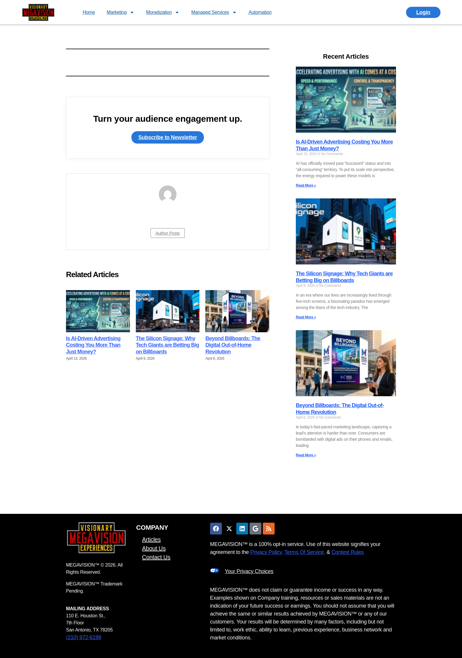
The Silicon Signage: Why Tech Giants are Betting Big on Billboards (167, 345)
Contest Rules (347, 552)
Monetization (162, 12)
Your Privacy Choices (249, 571)
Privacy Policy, (266, 552)
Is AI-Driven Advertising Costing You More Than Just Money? (93, 345)
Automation (260, 12)
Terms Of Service (304, 552)
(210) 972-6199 (83, 637)
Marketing (120, 12)
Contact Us (156, 557)
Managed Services (214, 12)
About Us (154, 548)
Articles (151, 539)
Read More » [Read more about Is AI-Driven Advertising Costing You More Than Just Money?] (306, 185)
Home (88, 12)
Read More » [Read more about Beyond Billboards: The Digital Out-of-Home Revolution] (306, 455)
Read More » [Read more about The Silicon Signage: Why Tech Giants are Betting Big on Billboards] (306, 317)
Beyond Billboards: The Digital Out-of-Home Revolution (232, 345)
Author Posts (168, 233)
